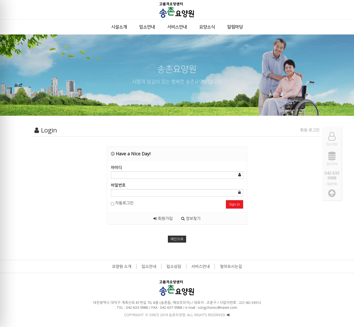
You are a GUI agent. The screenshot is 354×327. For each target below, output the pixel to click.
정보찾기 (191, 218)
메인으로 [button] (177, 239)
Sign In (234, 204)
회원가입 (163, 218)
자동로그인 (122, 203)
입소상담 (173, 266)
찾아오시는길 (231, 266)
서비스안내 (200, 266)
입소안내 (149, 266)
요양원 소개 (122, 266)
